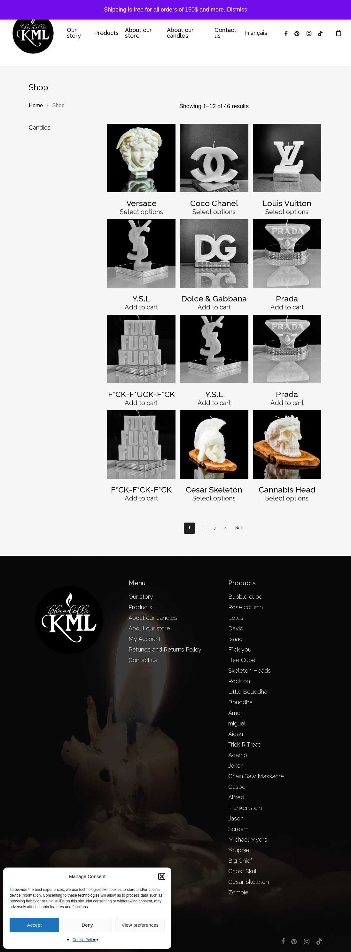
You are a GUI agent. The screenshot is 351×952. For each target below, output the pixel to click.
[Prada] (287, 253)
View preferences (140, 925)
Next (239, 527)
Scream (238, 829)
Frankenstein (245, 807)
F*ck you (239, 649)
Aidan (235, 734)
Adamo (237, 755)
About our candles (153, 617)
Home (36, 105)
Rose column (245, 607)
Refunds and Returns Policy (165, 649)
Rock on (239, 681)
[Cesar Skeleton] (214, 444)
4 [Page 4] (225, 527)
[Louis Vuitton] (287, 158)
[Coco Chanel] (214, 158)
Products (140, 607)
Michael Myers (247, 839)
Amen (236, 712)
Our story (141, 596)
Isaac (235, 639)
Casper (237, 786)
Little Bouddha (247, 691)
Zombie (238, 892)
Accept (34, 925)
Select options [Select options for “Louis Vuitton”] (286, 212)
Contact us (143, 660)
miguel (237, 723)
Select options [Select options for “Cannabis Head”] (286, 498)
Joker (235, 765)
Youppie (238, 850)
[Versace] (141, 158)
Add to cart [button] (141, 307)
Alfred (236, 797)
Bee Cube (241, 660)
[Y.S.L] (141, 253)
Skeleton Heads (249, 670)
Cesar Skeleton (248, 881)
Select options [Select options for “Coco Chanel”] (214, 212)
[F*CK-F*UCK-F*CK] (141, 349)
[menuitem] (256, 33)
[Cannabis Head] (287, 444)
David (235, 628)
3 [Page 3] (214, 527)
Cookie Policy (84, 940)
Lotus (235, 617)
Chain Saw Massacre (256, 776)
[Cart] (338, 32)
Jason (236, 818)
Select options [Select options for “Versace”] (141, 212)
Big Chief (240, 860)
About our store (149, 628)
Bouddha (240, 702)
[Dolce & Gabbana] (214, 253)
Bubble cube (245, 596)
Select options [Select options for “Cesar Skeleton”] (214, 498)
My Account (144, 639)
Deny (87, 925)
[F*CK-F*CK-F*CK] (141, 444)
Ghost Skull (243, 871)
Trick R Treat (244, 744)
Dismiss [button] (237, 9)
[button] (162, 876)
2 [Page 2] (203, 527)
